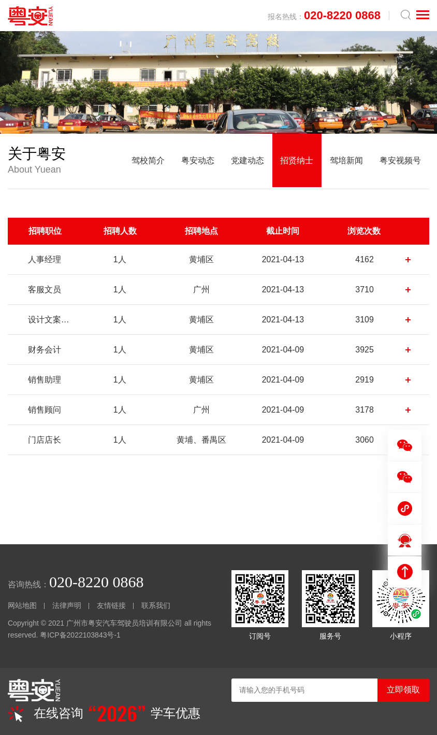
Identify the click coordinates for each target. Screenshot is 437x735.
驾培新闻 (346, 161)
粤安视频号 (400, 161)
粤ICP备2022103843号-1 (80, 637)
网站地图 (22, 607)
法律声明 (66, 607)
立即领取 (403, 689)
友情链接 (111, 607)
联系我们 (155, 607)
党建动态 (247, 161)
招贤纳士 (296, 161)
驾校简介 (147, 161)
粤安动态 (197, 161)
